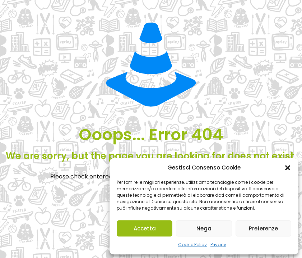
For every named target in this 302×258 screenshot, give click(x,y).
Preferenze (263, 228)
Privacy (218, 245)
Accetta (145, 228)
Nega (204, 228)
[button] (287, 167)
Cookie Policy (192, 245)
